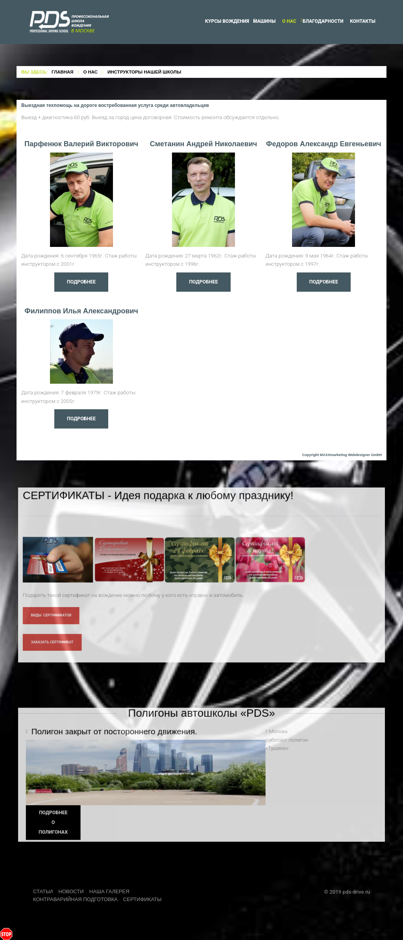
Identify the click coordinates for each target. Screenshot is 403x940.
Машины (264, 21)
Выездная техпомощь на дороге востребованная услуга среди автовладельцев (115, 105)
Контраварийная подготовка (76, 899)
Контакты (362, 21)
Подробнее (81, 282)
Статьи (43, 891)
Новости (72, 891)
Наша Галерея (110, 891)
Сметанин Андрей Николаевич (203, 144)
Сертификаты (144, 899)
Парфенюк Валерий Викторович (81, 144)
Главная (63, 71)
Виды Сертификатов (53, 624)
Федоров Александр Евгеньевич (323, 144)
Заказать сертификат (54, 651)
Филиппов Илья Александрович (81, 311)
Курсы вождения (227, 21)
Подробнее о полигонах (56, 831)
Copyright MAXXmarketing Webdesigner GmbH (342, 455)
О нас (289, 21)
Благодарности (323, 21)
